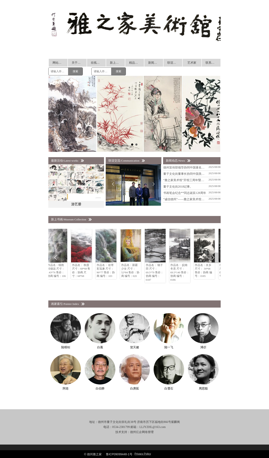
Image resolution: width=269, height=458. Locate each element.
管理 (151, 432)
